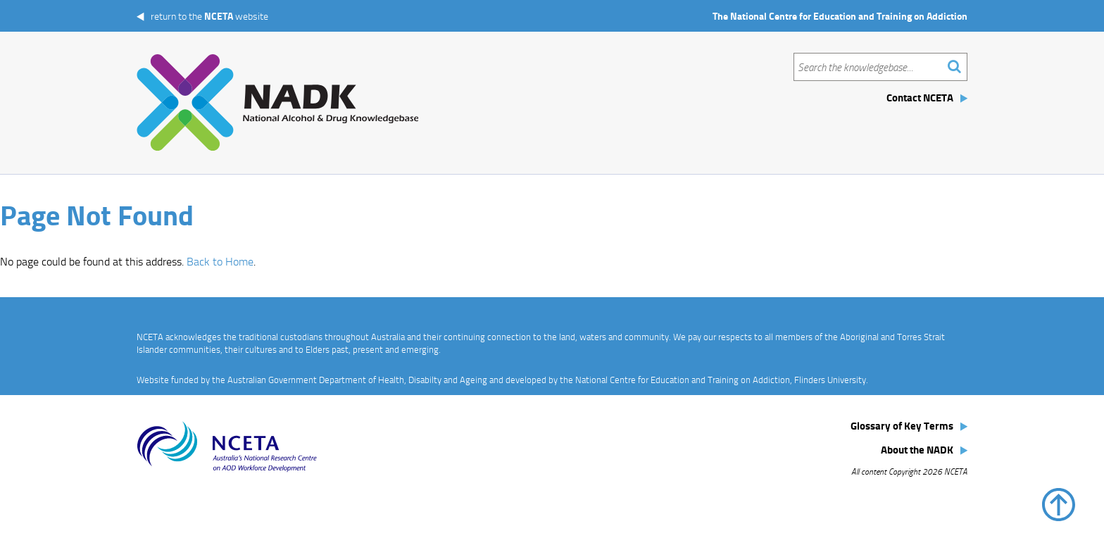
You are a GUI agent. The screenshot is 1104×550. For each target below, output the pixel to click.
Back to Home (220, 261)
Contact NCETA (919, 97)
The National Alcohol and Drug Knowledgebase (277, 102)
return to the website (209, 16)
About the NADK (917, 449)
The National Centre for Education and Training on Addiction (840, 15)
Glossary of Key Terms (902, 425)
